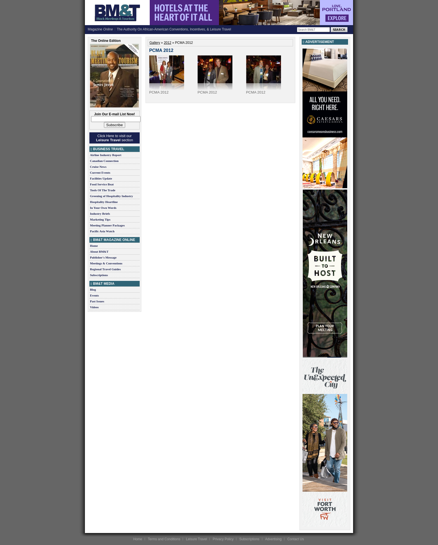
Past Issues (97, 301)
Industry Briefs (100, 213)
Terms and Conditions (164, 539)
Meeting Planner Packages (107, 225)
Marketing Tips (100, 219)
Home (94, 245)
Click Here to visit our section (114, 138)
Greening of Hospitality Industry (111, 196)
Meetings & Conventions (106, 263)
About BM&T (99, 251)
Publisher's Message (103, 257)
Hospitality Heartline (104, 202)
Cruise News (98, 166)
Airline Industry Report (105, 155)
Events (94, 295)
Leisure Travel (196, 539)
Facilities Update (101, 178)
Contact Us (295, 539)
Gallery (154, 43)
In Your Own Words (103, 207)
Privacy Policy (223, 539)
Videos (94, 307)
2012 (167, 43)
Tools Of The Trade (102, 190)
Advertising (273, 539)
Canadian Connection (104, 160)
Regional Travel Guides (105, 269)
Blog (93, 289)
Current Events (100, 172)
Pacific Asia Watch (102, 231)
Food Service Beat (102, 184)
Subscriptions (99, 275)
